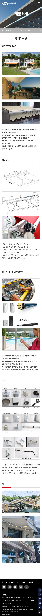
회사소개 (4, 582)
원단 (18, 582)
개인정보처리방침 (6, 614)
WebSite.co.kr (14, 611)
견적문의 (30, 582)
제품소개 (11, 582)
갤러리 (23, 582)
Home (2, 30)
